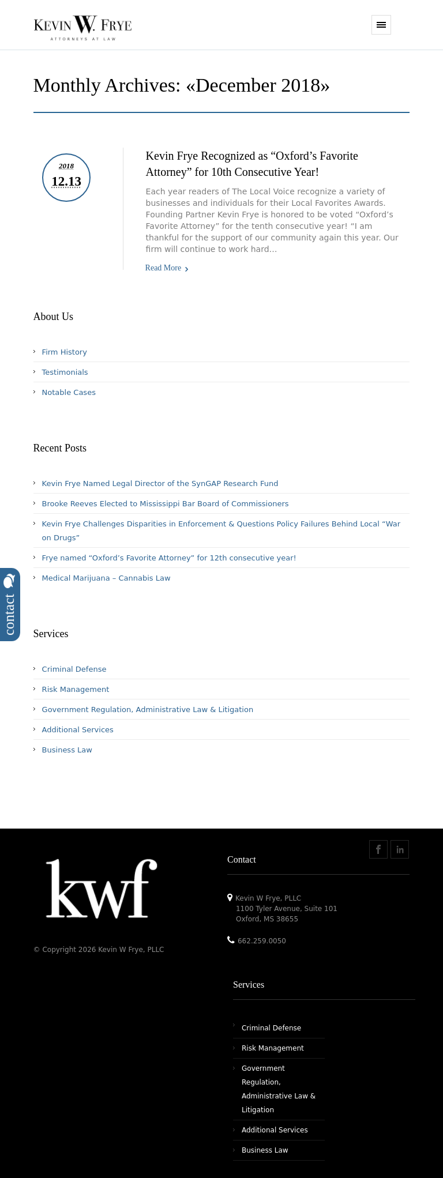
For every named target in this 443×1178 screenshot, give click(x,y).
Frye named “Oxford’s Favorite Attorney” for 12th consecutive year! (169, 558)
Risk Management (76, 689)
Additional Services (78, 729)
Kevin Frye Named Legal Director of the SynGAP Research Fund (160, 483)
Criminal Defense (74, 669)
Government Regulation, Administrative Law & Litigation (148, 709)
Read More (163, 268)
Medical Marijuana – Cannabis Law (106, 578)
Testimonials (65, 372)
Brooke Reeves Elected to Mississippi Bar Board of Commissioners (165, 503)
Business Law (67, 750)
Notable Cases (69, 392)
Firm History (64, 352)
